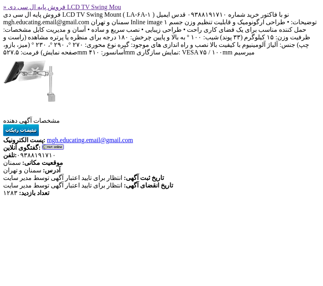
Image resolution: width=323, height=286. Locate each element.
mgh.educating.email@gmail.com (90, 140)
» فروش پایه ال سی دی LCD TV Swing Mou (62, 7)
